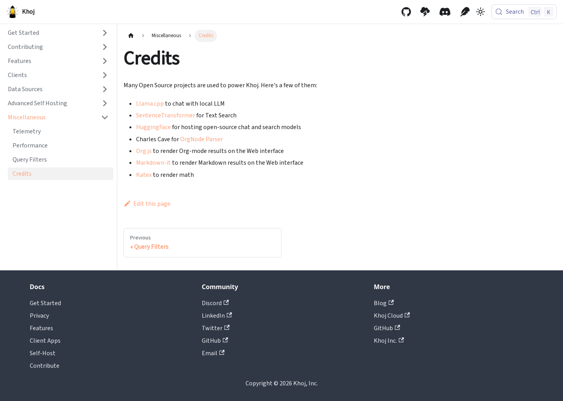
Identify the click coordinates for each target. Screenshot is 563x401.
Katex (144, 175)
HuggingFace (153, 127)
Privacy (39, 315)
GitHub (215, 340)
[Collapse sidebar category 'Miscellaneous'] (104, 117)
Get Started (45, 303)
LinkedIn (217, 315)
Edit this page (147, 204)
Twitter (216, 328)
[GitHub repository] (406, 11)
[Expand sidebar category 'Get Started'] (104, 33)
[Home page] (131, 36)
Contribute (44, 365)
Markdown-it (153, 162)
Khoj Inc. (389, 340)
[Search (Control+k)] (524, 11)
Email (213, 353)
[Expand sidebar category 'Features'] (104, 61)
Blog (384, 303)
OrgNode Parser (201, 139)
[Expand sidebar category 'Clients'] (104, 75)
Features (41, 328)
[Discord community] (444, 11)
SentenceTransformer (165, 115)
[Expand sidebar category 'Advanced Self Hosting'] (104, 103)
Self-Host (43, 353)
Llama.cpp (150, 103)
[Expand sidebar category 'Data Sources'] (104, 89)
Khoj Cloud (392, 315)
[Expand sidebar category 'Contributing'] (104, 47)
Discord (215, 303)
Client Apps (45, 340)
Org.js (144, 151)
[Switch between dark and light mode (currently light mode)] (480, 11)
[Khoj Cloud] (425, 11)
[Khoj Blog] (464, 11)
